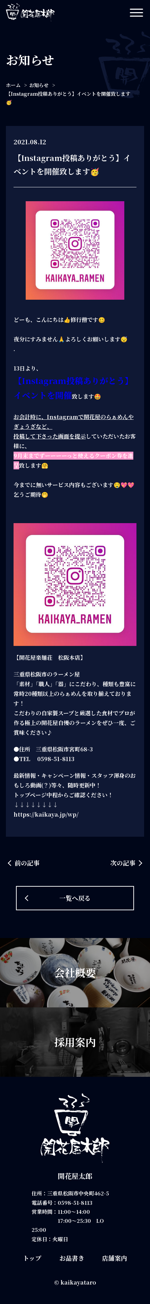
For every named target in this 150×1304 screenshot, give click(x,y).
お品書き (71, 1257)
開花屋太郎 (75, 1176)
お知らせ (39, 85)
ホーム (13, 85)
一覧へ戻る (75, 897)
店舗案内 (114, 1257)
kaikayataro (78, 1282)
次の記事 (122, 862)
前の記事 (27, 862)
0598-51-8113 (75, 1202)
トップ (32, 1257)
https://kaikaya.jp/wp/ (46, 814)
